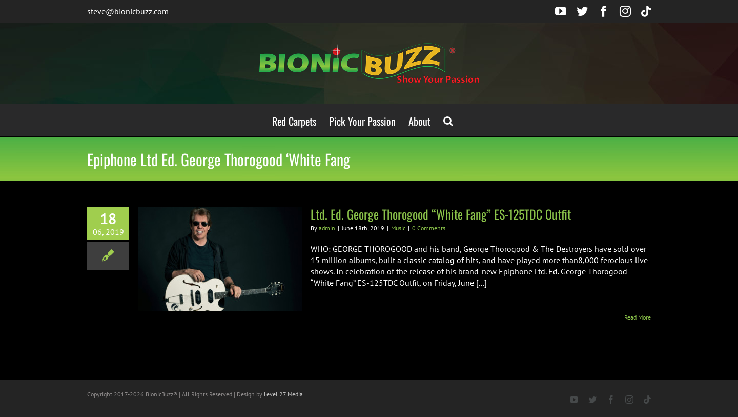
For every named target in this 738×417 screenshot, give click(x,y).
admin (327, 228)
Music (398, 228)
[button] (448, 120)
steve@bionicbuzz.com (128, 11)
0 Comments (428, 228)
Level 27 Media (283, 394)
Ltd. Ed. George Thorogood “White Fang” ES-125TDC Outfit (441, 214)
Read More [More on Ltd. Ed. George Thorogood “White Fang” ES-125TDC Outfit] (637, 317)
